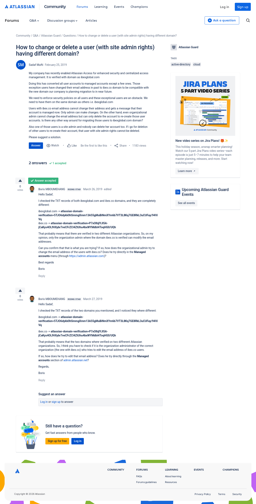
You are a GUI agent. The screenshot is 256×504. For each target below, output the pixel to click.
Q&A (34, 20)
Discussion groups (62, 20)
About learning (173, 476)
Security (237, 494)
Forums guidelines (146, 482)
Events (119, 6)
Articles (91, 20)
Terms (221, 494)
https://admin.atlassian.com (86, 257)
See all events (186, 203)
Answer (36, 145)
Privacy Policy (203, 494)
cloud (196, 64)
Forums (82, 6)
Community (55, 6)
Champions (139, 6)
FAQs (139, 476)
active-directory (180, 64)
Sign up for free (57, 443)
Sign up (242, 7)
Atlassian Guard (51, 35)
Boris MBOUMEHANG (51, 190)
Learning (101, 6)
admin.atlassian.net (75, 362)
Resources (171, 482)
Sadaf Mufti (36, 64)
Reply (41, 277)
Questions (69, 35)
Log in (224, 7)
